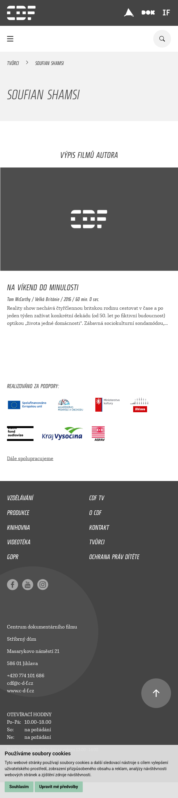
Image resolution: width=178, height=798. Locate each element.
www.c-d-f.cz (20, 690)
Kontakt (99, 526)
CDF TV (96, 496)
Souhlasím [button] (19, 786)
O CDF (95, 511)
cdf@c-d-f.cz (20, 683)
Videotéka (19, 540)
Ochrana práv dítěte (114, 555)
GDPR (12, 555)
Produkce (18, 511)
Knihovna (18, 526)
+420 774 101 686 (25, 675)
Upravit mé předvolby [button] (58, 786)
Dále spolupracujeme (30, 458)
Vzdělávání (20, 496)
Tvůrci (13, 62)
